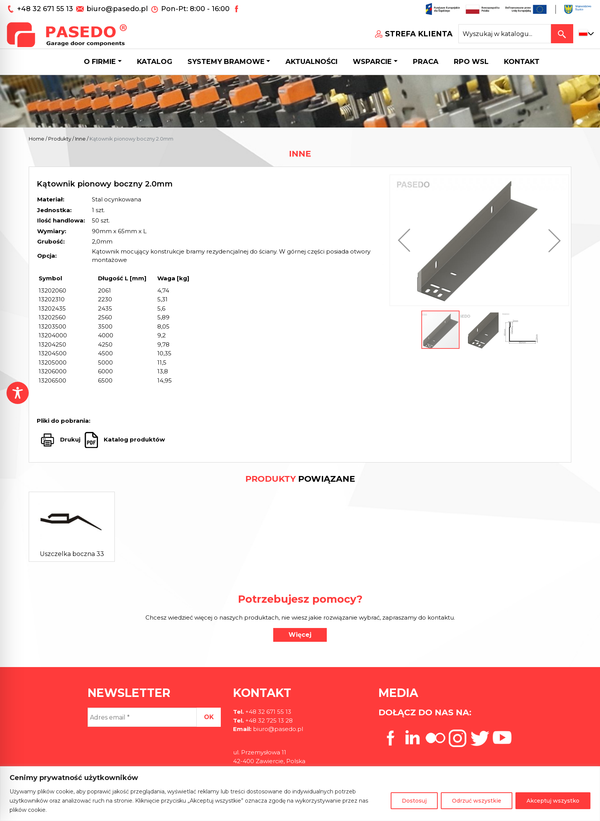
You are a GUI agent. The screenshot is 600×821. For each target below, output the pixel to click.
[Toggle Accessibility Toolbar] (17, 393)
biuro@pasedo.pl (117, 9)
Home (36, 139)
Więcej (300, 634)
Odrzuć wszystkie (476, 800)
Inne (80, 139)
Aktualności (311, 61)
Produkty (59, 139)
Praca (426, 61)
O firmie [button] (100, 61)
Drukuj (70, 439)
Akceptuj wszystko (553, 800)
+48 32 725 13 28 (268, 720)
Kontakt (522, 61)
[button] (406, 240)
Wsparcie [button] (372, 61)
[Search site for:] (504, 33)
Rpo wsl (471, 61)
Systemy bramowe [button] (226, 61)
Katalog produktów (133, 439)
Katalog (154, 61)
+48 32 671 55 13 (46, 9)
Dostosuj (414, 800)
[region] (300, 793)
